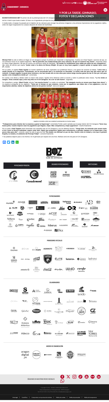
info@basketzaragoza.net (64, 393)
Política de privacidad (74, 399)
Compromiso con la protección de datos (42, 399)
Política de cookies (60, 399)
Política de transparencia (90, 399)
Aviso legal (15, 399)
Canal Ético (25, 399)
